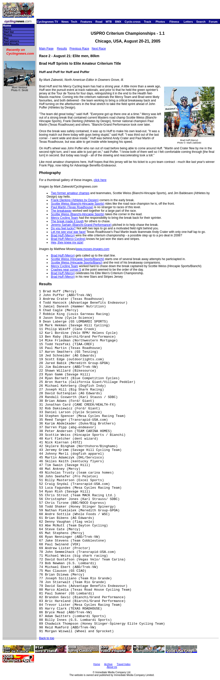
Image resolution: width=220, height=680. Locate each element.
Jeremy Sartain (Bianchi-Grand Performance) (81, 225)
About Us (112, 667)
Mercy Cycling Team (64, 218)
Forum (213, 21)
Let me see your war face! (68, 232)
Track (147, 21)
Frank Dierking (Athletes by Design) (75, 200)
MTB (109, 21)
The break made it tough (67, 221)
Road (99, 21)
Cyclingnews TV (47, 21)
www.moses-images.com (92, 249)
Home (7, 25)
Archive (108, 664)
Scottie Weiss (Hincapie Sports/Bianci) (77, 262)
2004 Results (11, 44)
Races (7, 29)
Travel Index (124, 664)
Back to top (46, 638)
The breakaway (61, 210)
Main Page (46, 48)
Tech (74, 21)
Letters (188, 21)
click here (100, 180)
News (65, 21)
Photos (160, 21)
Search (201, 21)
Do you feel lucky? (63, 228)
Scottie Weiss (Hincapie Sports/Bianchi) (77, 259)
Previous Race (79, 48)
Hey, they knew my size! (67, 242)
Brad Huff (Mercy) (63, 235)
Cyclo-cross (133, 21)
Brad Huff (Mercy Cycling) (68, 239)
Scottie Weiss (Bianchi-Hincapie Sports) (77, 203)
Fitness (174, 21)
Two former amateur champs (70, 193)
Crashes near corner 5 (66, 269)
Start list (9, 32)
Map (6, 38)
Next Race (99, 48)
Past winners (11, 41)
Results (62, 48)
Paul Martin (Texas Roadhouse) (72, 207)
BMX (118, 21)
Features (86, 21)
